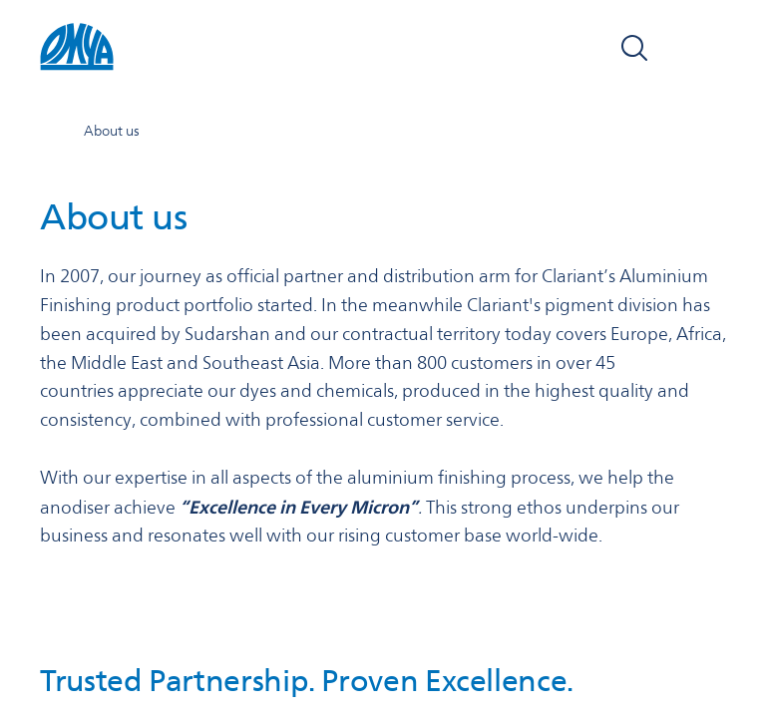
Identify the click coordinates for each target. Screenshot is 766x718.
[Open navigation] (704, 48)
